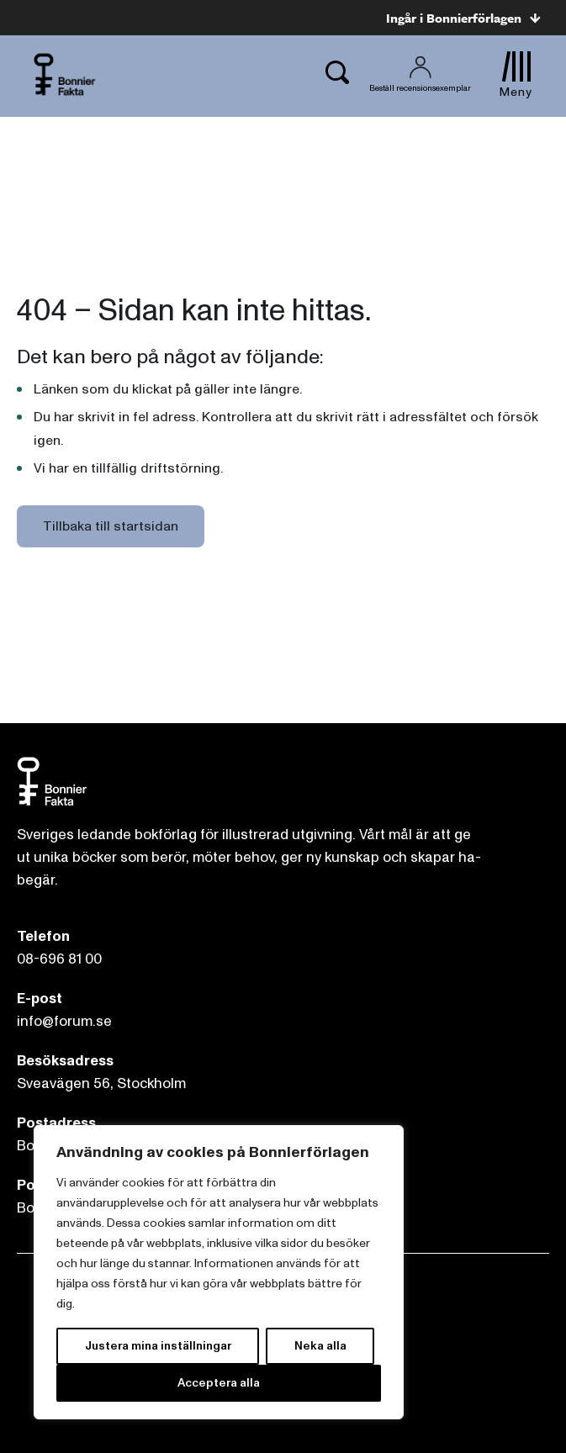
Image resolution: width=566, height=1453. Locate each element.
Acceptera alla (218, 1383)
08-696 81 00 (59, 959)
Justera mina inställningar (158, 1346)
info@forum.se (64, 1021)
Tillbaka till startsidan (110, 526)
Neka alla (320, 1346)
